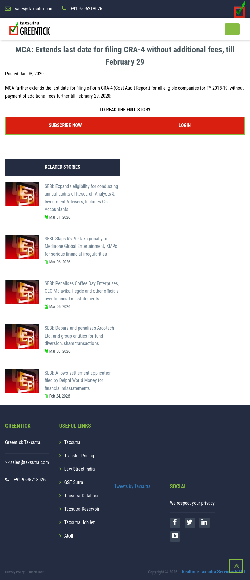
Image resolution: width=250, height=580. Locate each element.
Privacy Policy (15, 572)
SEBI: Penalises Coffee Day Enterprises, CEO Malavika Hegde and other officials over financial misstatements (82, 290)
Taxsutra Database (82, 496)
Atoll (68, 536)
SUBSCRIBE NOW (65, 125)
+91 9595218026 (30, 479)
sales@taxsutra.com (29, 462)
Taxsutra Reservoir (81, 509)
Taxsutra (72, 442)
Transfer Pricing (79, 455)
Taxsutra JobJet (79, 522)
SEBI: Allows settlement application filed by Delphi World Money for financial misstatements (78, 380)
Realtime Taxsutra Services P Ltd (213, 572)
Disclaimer (36, 572)
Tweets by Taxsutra (132, 486)
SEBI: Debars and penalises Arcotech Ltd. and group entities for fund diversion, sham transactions (79, 335)
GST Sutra (73, 482)
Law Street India (79, 469)
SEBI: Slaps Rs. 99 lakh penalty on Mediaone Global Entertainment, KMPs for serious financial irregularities (81, 246)
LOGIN (185, 125)
